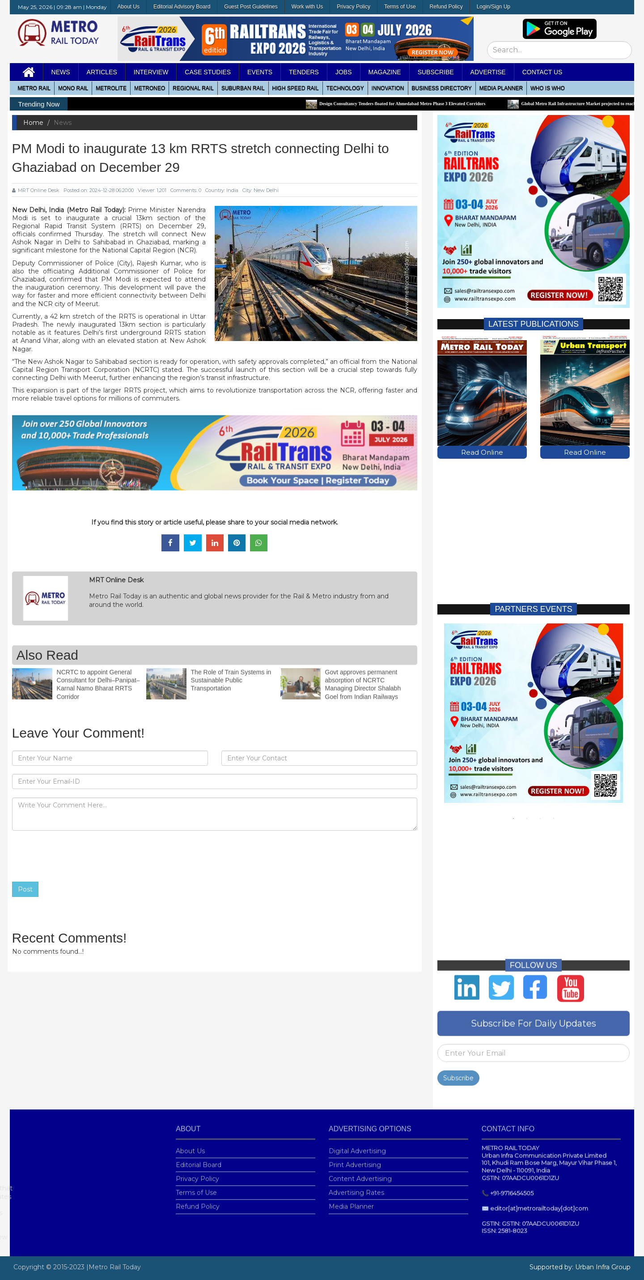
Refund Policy (446, 7)
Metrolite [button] (111, 88)
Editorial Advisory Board (181, 7)
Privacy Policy (353, 7)
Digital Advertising (357, 1146)
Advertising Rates (356, 1187)
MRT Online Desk (35, 190)
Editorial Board (198, 1160)
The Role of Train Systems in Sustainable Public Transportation (231, 675)
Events (259, 72)
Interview (151, 72)
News (60, 72)
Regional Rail (193, 88)
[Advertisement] (533, 523)
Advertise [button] (488, 72)
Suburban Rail (243, 88)
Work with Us (307, 7)
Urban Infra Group (603, 1267)
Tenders (304, 72)
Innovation (388, 88)
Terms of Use (400, 7)
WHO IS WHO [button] (547, 88)
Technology (345, 88)
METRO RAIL (34, 88)
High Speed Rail (295, 88)
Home (33, 123)
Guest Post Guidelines (250, 7)
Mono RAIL (73, 88)
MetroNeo (149, 88)
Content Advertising (360, 1173)
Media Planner (351, 1202)
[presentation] (80, 856)
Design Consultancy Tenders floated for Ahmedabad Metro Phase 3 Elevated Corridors (406, 103)
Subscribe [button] (436, 72)
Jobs (343, 72)
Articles (102, 72)
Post (25, 889)
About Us (129, 7)
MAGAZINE (385, 72)
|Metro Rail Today (113, 1267)
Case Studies (208, 72)
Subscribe (458, 1073)
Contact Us (542, 72)
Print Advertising (355, 1160)
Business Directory (442, 88)
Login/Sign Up (493, 7)
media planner (501, 88)
